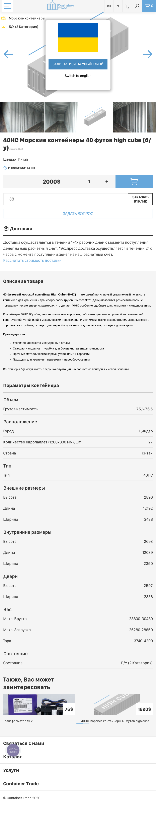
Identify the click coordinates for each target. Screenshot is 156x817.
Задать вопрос (78, 213)
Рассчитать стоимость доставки (32, 260)
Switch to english (78, 75)
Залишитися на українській (78, 64)
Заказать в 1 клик (140, 199)
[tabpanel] (39, 708)
